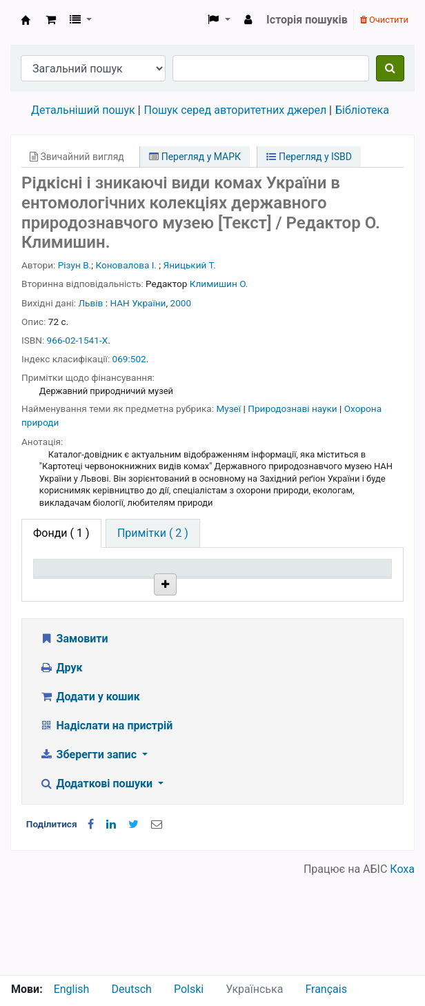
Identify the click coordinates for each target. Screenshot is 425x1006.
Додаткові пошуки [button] (97, 880)
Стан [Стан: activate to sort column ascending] (268, 601)
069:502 (129, 358)
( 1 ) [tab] (61, 533)
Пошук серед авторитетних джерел (235, 110)
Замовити (73, 735)
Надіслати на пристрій (105, 822)
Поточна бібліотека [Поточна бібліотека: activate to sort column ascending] (138, 594)
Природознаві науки (293, 408)
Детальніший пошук (83, 110)
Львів (91, 302)
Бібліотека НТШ (138, 647)
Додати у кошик (89, 793)
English (72, 989)
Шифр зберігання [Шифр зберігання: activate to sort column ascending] (211, 594)
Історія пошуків (307, 19)
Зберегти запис (89, 851)
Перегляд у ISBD (309, 156)
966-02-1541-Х (77, 340)
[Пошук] (390, 68)
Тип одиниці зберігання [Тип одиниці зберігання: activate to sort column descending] (67, 588)
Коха (402, 966)
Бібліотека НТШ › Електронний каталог (25, 20)
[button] (50, 20)
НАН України (138, 302)
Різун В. (74, 264)
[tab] (153, 533)
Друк (60, 764)
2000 (181, 302)
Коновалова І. (126, 264)
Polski (189, 989)
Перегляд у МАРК (195, 156)
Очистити (384, 19)
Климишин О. (219, 283)
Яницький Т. (190, 264)
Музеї (229, 408)
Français (326, 989)
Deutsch (131, 989)
